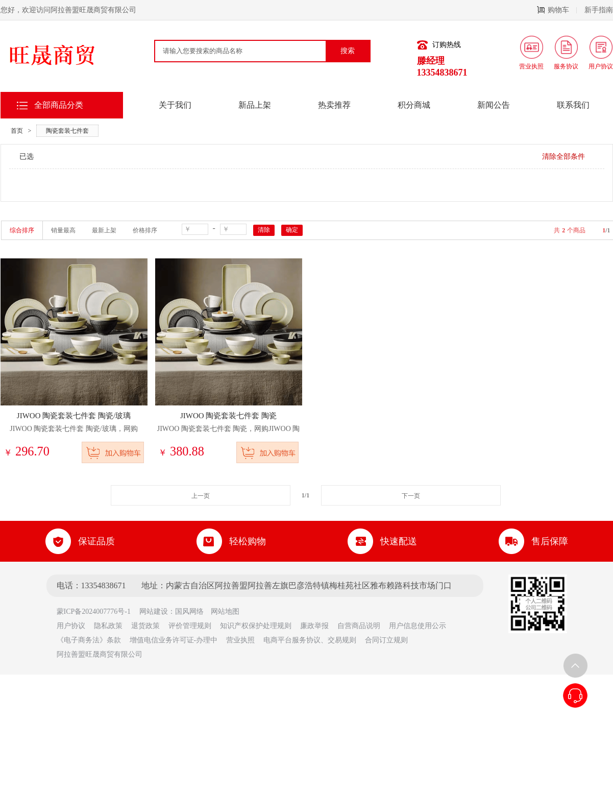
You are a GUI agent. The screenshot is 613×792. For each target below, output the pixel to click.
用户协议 (71, 626)
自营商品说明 (358, 626)
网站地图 (225, 611)
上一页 (200, 495)
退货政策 (145, 626)
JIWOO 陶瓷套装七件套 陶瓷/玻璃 (74, 416)
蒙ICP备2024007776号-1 (97, 611)
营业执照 (240, 640)
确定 (292, 229)
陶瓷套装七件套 (67, 130)
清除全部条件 (563, 156)
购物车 (557, 10)
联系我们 (573, 105)
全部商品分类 (58, 105)
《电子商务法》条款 (89, 640)
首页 (17, 130)
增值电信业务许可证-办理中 (174, 640)
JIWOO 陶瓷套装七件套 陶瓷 (228, 416)
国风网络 (189, 611)
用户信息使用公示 (417, 626)
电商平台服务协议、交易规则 (309, 640)
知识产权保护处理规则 (255, 626)
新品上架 (254, 105)
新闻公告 (493, 105)
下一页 (411, 495)
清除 (264, 229)
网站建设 (153, 611)
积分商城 (414, 105)
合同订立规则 (386, 640)
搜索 (347, 51)
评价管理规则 (189, 626)
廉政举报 (314, 626)
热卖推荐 (334, 105)
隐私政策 (108, 626)
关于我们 (175, 105)
